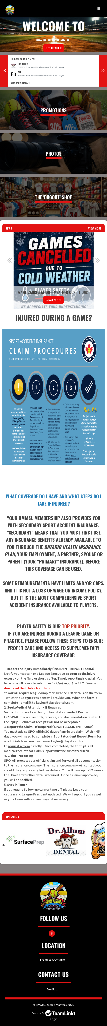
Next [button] (103, 71)
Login (53, 1019)
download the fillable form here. (27, 688)
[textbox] (53, 399)
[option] (53, 71)
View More (95, 228)
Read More (53, 300)
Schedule (53, 48)
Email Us (52, 989)
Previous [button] (4, 71)
